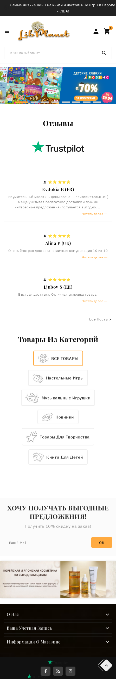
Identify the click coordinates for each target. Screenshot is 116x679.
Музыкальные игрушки (66, 448)
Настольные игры (65, 429)
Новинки (64, 468)
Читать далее (95, 214)
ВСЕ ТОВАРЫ (65, 409)
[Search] (104, 53)
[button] (21, 101)
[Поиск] (50, 52)
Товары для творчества (65, 487)
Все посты (100, 319)
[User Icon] (96, 31)
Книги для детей (64, 508)
